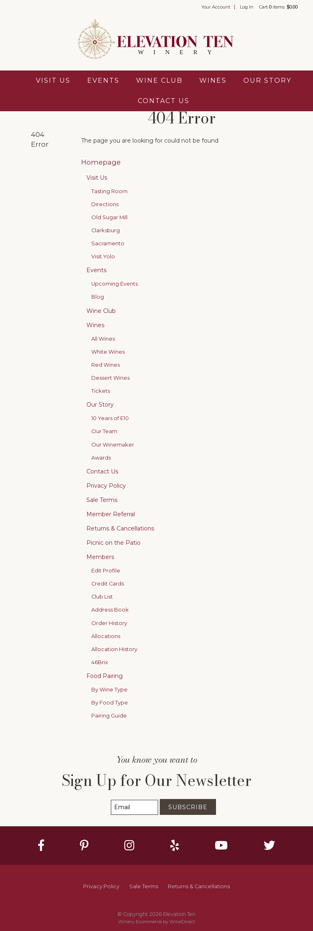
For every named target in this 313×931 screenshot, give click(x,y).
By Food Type (109, 703)
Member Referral (110, 514)
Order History (109, 623)
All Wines (103, 339)
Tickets (100, 391)
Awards (101, 458)
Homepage (101, 162)
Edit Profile (105, 571)
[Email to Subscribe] (134, 807)
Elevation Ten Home (156, 39)
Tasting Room (109, 191)
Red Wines (105, 365)
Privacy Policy (106, 485)
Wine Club (159, 80)
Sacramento (107, 243)
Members (100, 557)
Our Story (267, 80)
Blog (97, 297)
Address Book (110, 610)
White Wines (108, 352)
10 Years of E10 (110, 418)
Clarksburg (105, 230)
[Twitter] (269, 845)
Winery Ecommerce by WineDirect (156, 921)
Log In (246, 7)
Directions (105, 204)
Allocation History (114, 649)
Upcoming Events (114, 284)
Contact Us (164, 101)
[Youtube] (221, 845)
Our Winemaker (112, 445)
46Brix (99, 662)
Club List (102, 597)
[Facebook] (41, 845)
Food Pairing (104, 676)
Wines (213, 80)
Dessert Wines (110, 378)
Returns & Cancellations (120, 528)
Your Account (215, 7)
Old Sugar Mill (109, 217)
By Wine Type (109, 690)
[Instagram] (129, 845)
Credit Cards (107, 584)
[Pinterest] (84, 845)
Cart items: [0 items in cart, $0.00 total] (278, 7)
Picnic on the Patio (113, 542)
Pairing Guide (109, 716)
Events (103, 80)
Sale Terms (101, 500)
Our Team (104, 431)
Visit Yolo (103, 256)
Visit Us (53, 80)
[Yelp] (174, 845)
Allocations (105, 636)
